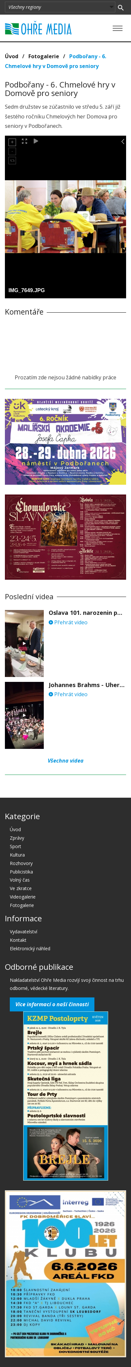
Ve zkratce (21, 888)
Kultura (17, 855)
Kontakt (18, 940)
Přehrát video (68, 622)
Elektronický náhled (30, 948)
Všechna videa (66, 760)
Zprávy (17, 838)
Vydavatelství (23, 931)
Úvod (11, 56)
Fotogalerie (43, 56)
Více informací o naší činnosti (52, 1004)
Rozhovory (21, 863)
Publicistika (21, 872)
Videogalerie (23, 897)
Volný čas (20, 880)
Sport (15, 846)
